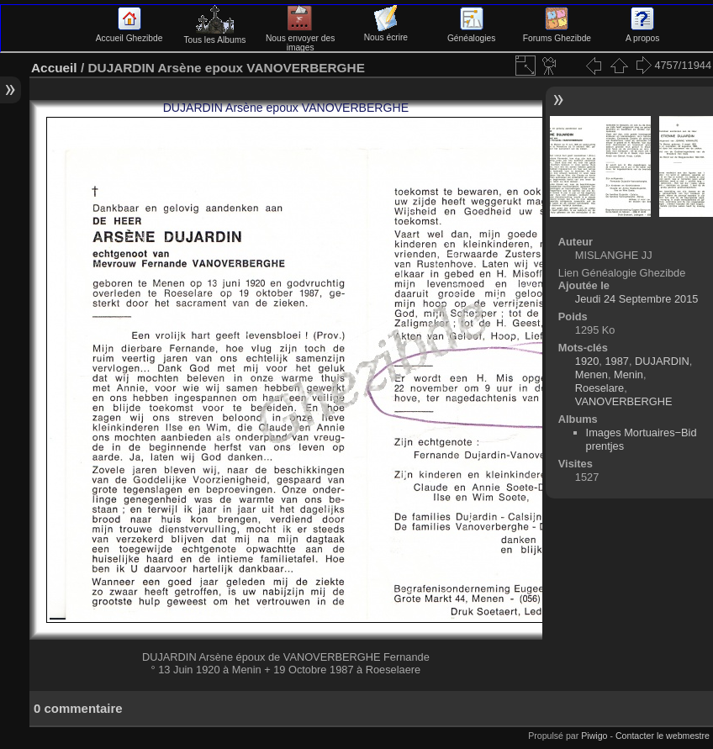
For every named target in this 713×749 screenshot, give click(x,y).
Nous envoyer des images (300, 38)
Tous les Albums (214, 35)
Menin (628, 374)
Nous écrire (386, 33)
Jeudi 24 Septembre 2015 (637, 299)
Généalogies (471, 33)
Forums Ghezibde (557, 33)
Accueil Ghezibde (129, 33)
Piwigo (594, 736)
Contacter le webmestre (662, 736)
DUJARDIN (662, 361)
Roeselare (599, 388)
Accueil (54, 68)
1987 (616, 361)
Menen (591, 374)
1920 (587, 361)
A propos (642, 33)
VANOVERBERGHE (624, 401)
